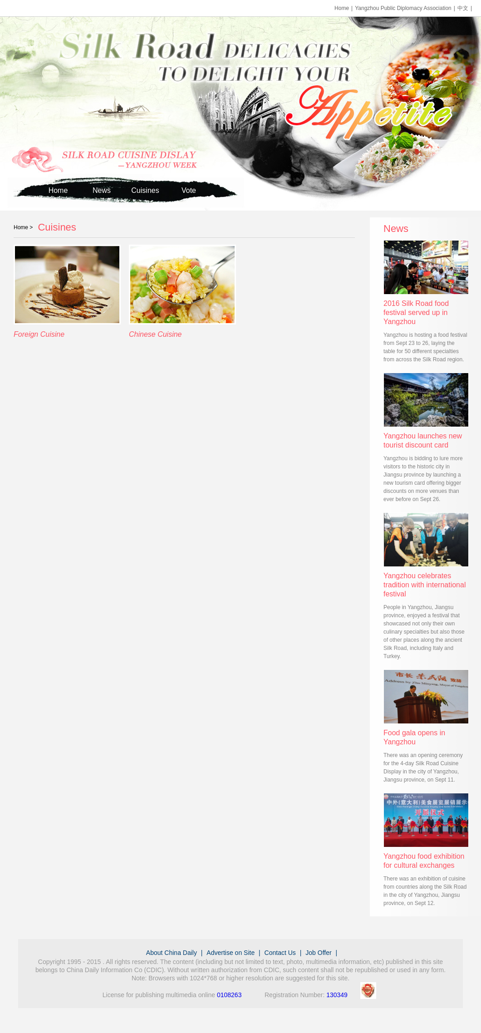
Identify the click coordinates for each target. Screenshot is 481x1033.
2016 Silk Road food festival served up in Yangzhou (416, 312)
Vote (189, 190)
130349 (337, 995)
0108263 (229, 995)
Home (341, 8)
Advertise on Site (230, 952)
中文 (462, 8)
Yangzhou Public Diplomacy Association (403, 8)
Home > (23, 227)
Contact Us (280, 952)
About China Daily (171, 952)
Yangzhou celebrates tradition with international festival (424, 585)
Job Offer (318, 952)
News (102, 190)
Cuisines (145, 190)
